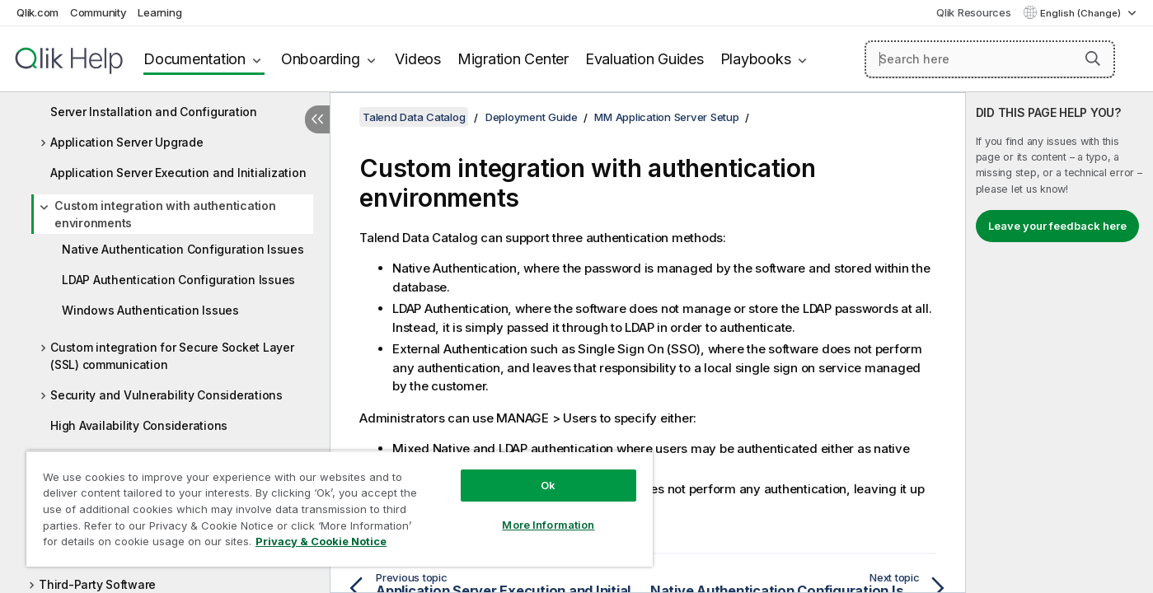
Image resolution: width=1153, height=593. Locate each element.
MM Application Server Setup (666, 117)
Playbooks (755, 59)
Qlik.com (37, 12)
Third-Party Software (97, 584)
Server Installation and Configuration (153, 112)
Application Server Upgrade (127, 142)
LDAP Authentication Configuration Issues (178, 280)
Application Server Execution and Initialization (178, 173)
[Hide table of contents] (317, 119)
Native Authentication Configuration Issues (183, 249)
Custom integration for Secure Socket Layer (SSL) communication (172, 355)
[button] (1092, 58)
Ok (548, 485)
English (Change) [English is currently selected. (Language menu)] (1081, 13)
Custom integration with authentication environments (165, 214)
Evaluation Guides (644, 59)
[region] (339, 509)
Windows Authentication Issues (150, 310)
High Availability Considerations (138, 425)
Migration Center (513, 59)
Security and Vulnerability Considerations (166, 395)
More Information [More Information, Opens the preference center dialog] (548, 524)
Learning (159, 12)
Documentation (194, 59)
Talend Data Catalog (414, 117)
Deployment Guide (531, 117)
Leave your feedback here (1057, 225)
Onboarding (320, 59)
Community (98, 12)
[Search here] (989, 59)
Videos (418, 59)
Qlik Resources (973, 12)
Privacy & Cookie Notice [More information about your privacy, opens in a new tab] (321, 541)
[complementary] (1059, 342)
